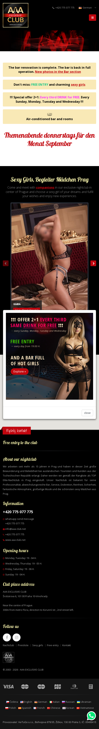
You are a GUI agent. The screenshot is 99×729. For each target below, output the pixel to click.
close (87, 413)
